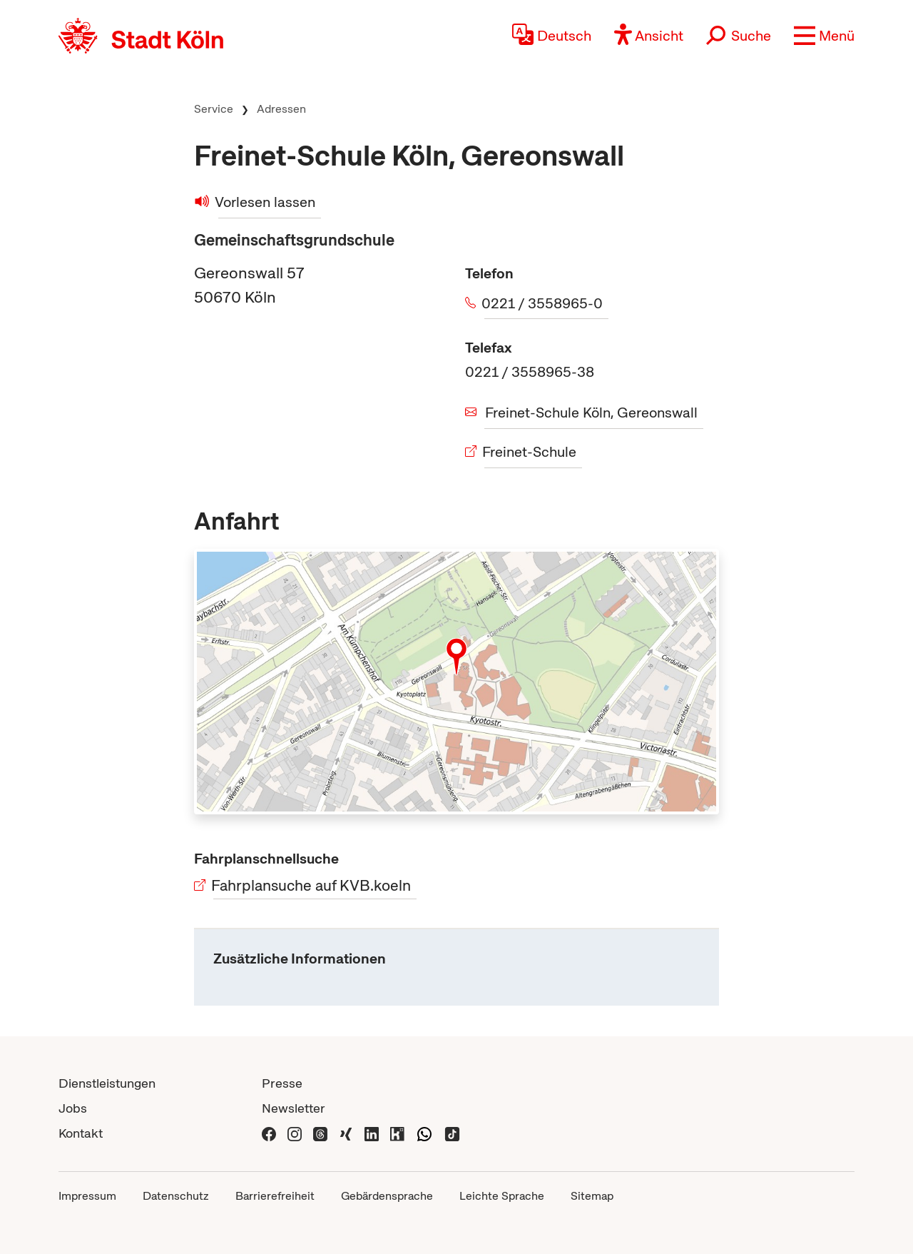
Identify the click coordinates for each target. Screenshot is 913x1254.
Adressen (281, 108)
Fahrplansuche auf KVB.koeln (312, 885)
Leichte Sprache (501, 1195)
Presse (282, 1083)
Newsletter (293, 1108)
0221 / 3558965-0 (543, 303)
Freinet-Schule (530, 452)
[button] (824, 36)
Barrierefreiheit (275, 1195)
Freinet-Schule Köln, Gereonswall (591, 412)
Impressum (87, 1195)
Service (213, 108)
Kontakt (80, 1133)
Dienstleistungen (106, 1083)
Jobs (72, 1108)
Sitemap (592, 1195)
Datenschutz (176, 1195)
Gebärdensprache (387, 1195)
